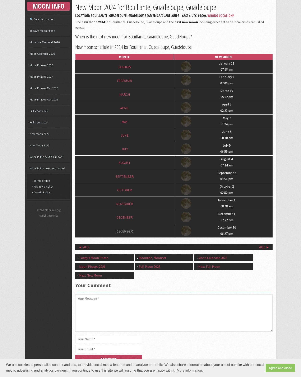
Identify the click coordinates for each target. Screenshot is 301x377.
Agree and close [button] (280, 368)
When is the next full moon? (47, 157)
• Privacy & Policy (43, 186)
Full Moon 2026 (149, 266)
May (125, 122)
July (124, 149)
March (124, 94)
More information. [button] (190, 370)
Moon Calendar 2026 (212, 258)
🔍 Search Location (42, 19)
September (125, 176)
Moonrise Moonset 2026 (45, 42)
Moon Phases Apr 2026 (44, 99)
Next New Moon (90, 275)
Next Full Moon (209, 266)
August (125, 163)
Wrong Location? (221, 15)
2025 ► (264, 247)
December (124, 217)
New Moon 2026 (39, 134)
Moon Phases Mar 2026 (44, 88)
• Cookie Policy (41, 192)
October (124, 190)
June (125, 135)
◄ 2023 (84, 247)
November (124, 204)
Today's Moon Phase (93, 258)
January (124, 67)
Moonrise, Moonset (152, 258)
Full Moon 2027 (39, 122)
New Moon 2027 (39, 145)
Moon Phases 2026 (92, 266)
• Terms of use (41, 181)
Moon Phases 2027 (41, 77)
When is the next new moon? (47, 168)
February (124, 81)
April (124, 108)
